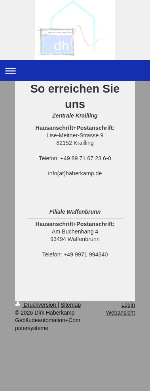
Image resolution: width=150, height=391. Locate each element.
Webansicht (120, 312)
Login (128, 305)
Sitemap (71, 305)
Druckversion (36, 305)
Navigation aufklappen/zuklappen (75, 70)
